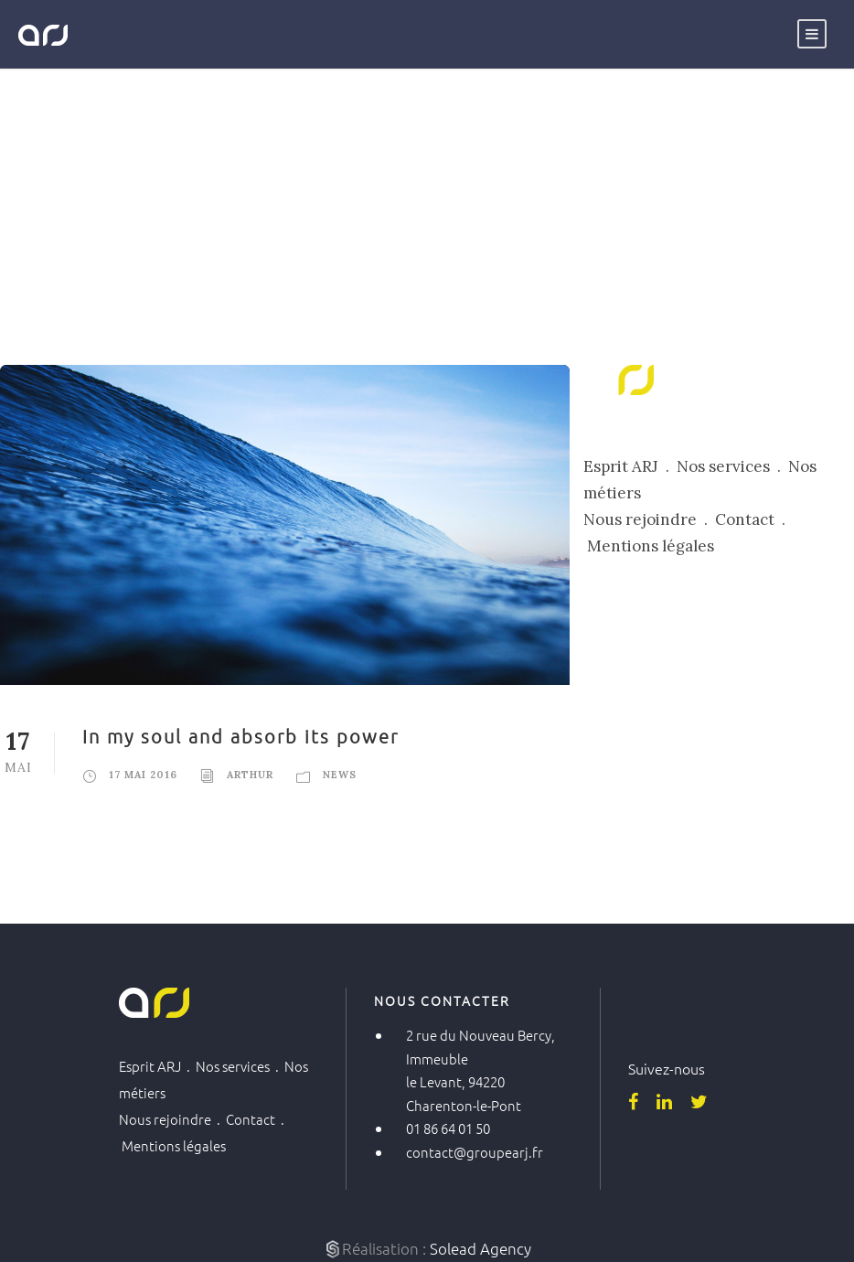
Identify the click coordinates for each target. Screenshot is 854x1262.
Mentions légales (650, 546)
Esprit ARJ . (630, 466)
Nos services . (732, 466)
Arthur (250, 774)
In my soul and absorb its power (240, 736)
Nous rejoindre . (649, 519)
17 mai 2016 (143, 774)
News (340, 774)
